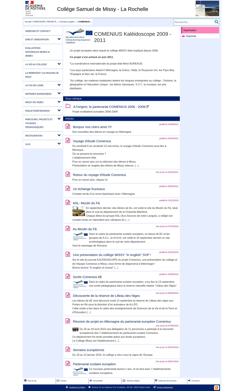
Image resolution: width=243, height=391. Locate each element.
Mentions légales (131, 381)
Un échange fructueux (89, 189)
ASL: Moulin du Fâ (86, 203)
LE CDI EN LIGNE (34, 85)
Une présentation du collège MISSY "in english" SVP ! (112, 255)
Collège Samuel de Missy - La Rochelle (102, 9)
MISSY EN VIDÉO (34, 102)
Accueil (28, 22)
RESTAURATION (33, 135)
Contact (61, 381)
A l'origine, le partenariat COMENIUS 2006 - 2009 (109, 106)
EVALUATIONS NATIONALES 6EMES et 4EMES (37, 52)
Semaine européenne (88, 350)
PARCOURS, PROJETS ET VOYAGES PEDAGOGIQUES (39, 123)
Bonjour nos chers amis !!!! (92, 127)
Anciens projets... (68, 22)
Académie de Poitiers (77, 387)
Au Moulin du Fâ (85, 229)
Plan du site (29, 381)
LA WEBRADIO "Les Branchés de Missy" (42, 75)
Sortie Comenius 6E (87, 277)
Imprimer (191, 36)
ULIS (27, 144)
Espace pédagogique (165, 387)
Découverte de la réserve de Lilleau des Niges (106, 295)
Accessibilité (96, 381)
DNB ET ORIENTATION (37, 39)
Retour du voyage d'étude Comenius (99, 175)
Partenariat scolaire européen (94, 364)
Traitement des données (165, 381)
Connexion (194, 381)
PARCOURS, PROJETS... (46, 22)
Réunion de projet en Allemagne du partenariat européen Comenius (122, 321)
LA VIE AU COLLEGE (36, 64)
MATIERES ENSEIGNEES (38, 94)
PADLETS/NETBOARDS (37, 111)
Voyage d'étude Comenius (92, 141)
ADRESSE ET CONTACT (37, 31)
